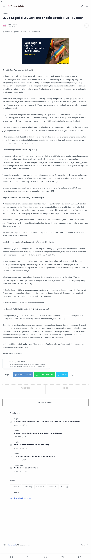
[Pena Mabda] (12, 25)
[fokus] (64, 492)
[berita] (27, 492)
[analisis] (15, 492)
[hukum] (15, 498)
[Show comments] (79, 557)
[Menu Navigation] (4, 6)
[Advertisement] (45, 527)
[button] (82, 6)
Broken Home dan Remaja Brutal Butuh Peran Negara (38, 439)
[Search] (87, 6)
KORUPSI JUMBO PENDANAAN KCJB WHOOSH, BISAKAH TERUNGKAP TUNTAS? (43, 426)
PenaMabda (13, 551)
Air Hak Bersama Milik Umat (26, 473)
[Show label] (20, 504)
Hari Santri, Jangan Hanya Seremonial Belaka (34, 462)
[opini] (17, 422)
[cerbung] (40, 492)
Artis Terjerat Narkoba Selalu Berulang (31, 450)
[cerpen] (53, 492)
